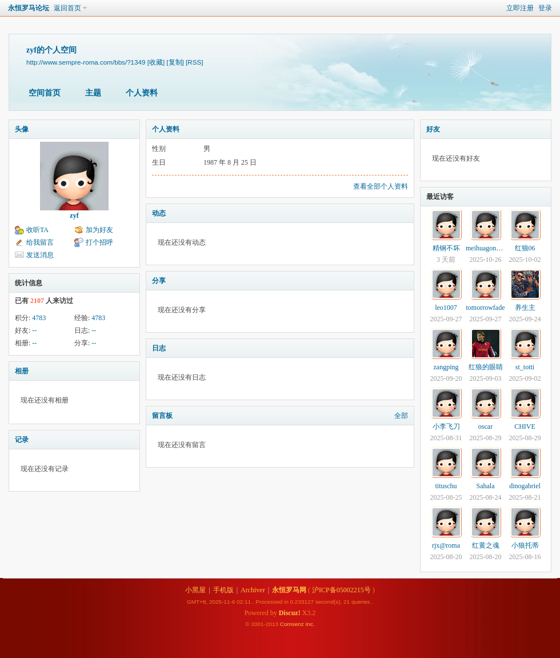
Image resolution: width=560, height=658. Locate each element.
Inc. (310, 624)
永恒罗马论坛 (28, 8)
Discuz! (290, 613)
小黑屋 (195, 590)
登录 (545, 8)
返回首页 (67, 8)
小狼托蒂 (525, 545)
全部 (401, 416)
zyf (74, 216)
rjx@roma (446, 545)
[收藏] (156, 62)
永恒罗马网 (289, 590)
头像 (22, 129)
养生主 (525, 308)
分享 (159, 281)
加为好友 (99, 230)
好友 (433, 129)
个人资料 (142, 93)
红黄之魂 (485, 545)
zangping (446, 367)
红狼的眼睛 (486, 367)
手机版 (223, 590)
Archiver (253, 590)
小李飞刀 (446, 426)
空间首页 (45, 93)
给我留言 (40, 242)
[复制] (174, 62)
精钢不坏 (446, 248)
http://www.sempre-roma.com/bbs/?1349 (85, 62)
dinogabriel (525, 486)
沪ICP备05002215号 (341, 590)
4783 (39, 318)
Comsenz (293, 624)
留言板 (162, 416)
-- (34, 330)
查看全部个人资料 (380, 186)
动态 (159, 213)
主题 (93, 93)
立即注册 (520, 8)
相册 (22, 371)
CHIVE (524, 426)
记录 (22, 440)
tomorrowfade (485, 308)
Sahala (486, 486)
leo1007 (446, 308)
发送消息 (40, 255)
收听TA (37, 230)
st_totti (524, 367)
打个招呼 (99, 242)
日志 (159, 348)
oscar (485, 426)
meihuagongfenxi (490, 248)
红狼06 (525, 248)
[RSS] (194, 62)
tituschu (446, 486)
